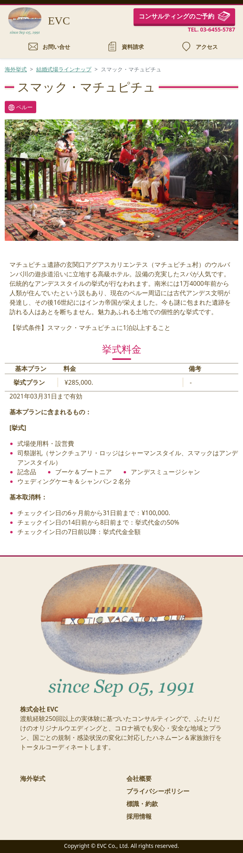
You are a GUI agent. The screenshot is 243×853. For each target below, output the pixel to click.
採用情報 (139, 816)
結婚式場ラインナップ (63, 69)
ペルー (20, 107)
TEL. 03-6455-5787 (211, 29)
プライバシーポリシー (157, 791)
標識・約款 (142, 803)
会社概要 (139, 778)
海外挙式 (16, 69)
